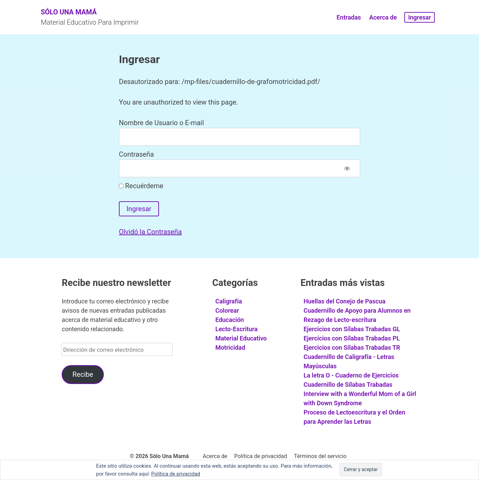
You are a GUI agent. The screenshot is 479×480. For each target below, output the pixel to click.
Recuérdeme (141, 186)
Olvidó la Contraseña (150, 232)
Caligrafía (228, 301)
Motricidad (230, 347)
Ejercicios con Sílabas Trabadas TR (352, 347)
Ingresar (419, 17)
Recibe (82, 374)
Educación (229, 319)
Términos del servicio (320, 456)
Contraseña (136, 154)
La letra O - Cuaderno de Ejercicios (351, 375)
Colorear (227, 310)
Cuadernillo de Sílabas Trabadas (348, 384)
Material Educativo (241, 338)
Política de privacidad (260, 456)
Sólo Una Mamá (69, 12)
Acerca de (383, 17)
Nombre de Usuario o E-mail (161, 123)
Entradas (348, 17)
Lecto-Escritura (236, 329)
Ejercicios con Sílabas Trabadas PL (352, 338)
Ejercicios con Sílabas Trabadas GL (352, 329)
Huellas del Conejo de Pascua (344, 301)
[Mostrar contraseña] (347, 168)
